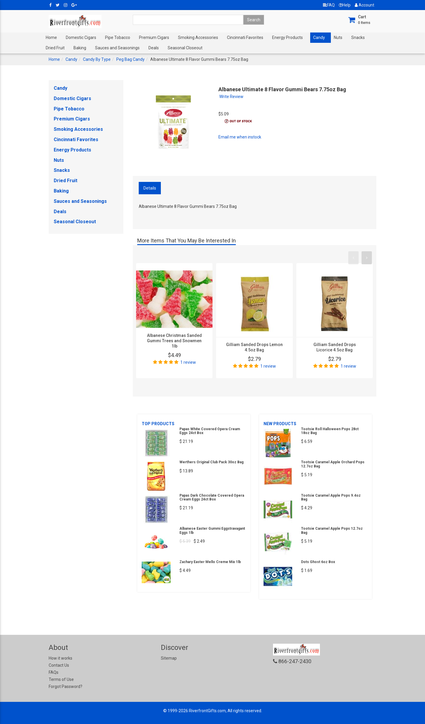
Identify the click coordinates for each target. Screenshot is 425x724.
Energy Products (287, 37)
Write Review (231, 96)
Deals (153, 47)
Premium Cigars (154, 37)
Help (345, 5)
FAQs (53, 672)
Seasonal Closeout (185, 47)
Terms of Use (61, 679)
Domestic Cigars (81, 37)
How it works (60, 658)
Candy (319, 37)
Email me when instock (239, 137)
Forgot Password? (65, 686)
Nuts (338, 37)
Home (51, 37)
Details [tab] (149, 188)
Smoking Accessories (198, 37)
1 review (188, 362)
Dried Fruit (55, 47)
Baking (79, 47)
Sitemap (169, 658)
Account (364, 5)
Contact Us (59, 665)
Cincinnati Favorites (245, 37)
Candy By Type (97, 59)
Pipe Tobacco (117, 37)
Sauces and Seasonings (117, 47)
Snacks (358, 37)
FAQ (329, 5)
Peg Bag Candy (130, 59)
